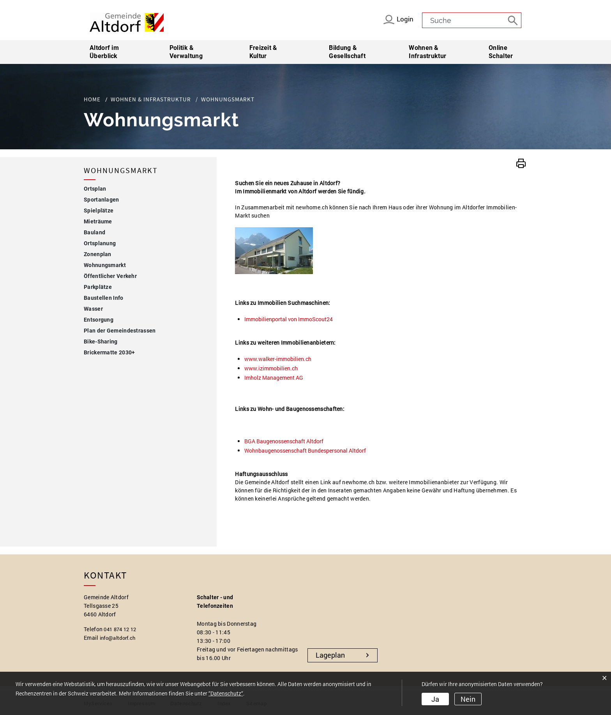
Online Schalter (501, 52)
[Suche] (513, 19)
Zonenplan (97, 254)
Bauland (94, 232)
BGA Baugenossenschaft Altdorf (287, 441)
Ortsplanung (100, 243)
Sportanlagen (101, 199)
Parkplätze (98, 287)
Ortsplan (95, 189)
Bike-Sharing (101, 341)
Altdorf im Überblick (104, 52)
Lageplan (330, 655)
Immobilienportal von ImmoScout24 (292, 319)
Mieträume (98, 221)
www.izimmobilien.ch (274, 368)
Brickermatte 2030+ (109, 352)
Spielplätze (98, 210)
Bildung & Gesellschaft (347, 52)
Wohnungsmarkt (122, 264)
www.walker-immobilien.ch (281, 359)
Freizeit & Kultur (263, 52)
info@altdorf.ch (120, 637)
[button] (521, 162)
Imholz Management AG (277, 377)
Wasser (93, 309)
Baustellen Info (104, 298)
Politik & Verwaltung (186, 52)
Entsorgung (98, 320)
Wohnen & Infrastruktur (427, 52)
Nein (467, 700)
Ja (435, 700)
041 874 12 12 (122, 629)
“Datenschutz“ (225, 694)
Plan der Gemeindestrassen (120, 330)
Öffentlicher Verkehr (110, 276)
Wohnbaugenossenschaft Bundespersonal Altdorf (308, 450)
